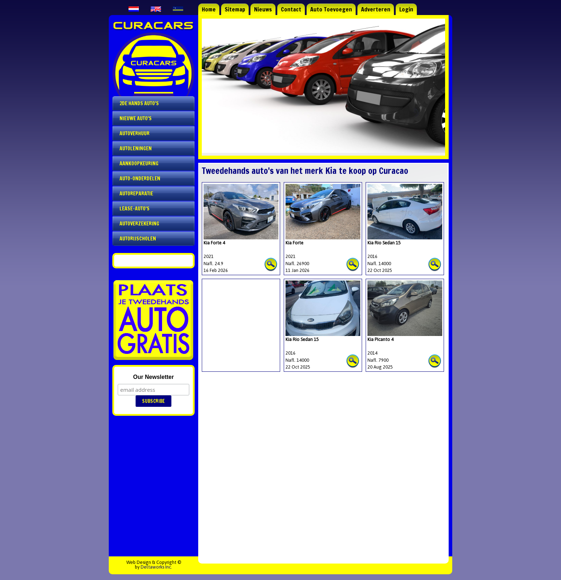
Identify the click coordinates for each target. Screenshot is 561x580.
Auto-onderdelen (139, 178)
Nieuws (263, 9)
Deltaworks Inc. (156, 567)
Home (209, 9)
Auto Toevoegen (331, 9)
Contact (291, 9)
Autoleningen (135, 148)
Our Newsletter (153, 377)
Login (406, 9)
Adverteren (375, 9)
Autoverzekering (139, 223)
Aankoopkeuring (138, 163)
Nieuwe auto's (135, 118)
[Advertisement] (239, 316)
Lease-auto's (134, 208)
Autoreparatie (136, 193)
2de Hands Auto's (139, 103)
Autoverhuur (134, 133)
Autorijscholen (137, 238)
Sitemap (235, 9)
